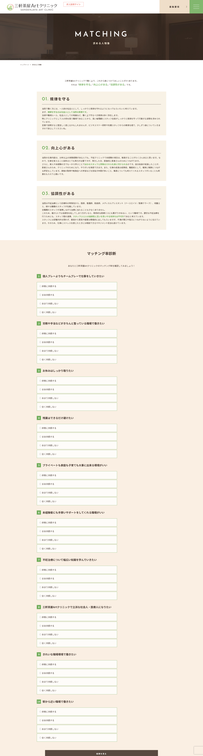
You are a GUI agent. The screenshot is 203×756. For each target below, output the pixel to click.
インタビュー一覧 (57, 719)
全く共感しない (146, 286)
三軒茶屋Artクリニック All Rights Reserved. (109, 752)
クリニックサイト (101, 702)
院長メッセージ (56, 714)
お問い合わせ (154, 524)
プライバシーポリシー (137, 714)
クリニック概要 (95, 714)
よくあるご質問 (56, 728)
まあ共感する (79, 286)
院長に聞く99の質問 (58, 733)
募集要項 (174, 6)
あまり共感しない (114, 286)
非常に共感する (47, 286)
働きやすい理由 (56, 724)
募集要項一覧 (94, 719)
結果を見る (101, 493)
